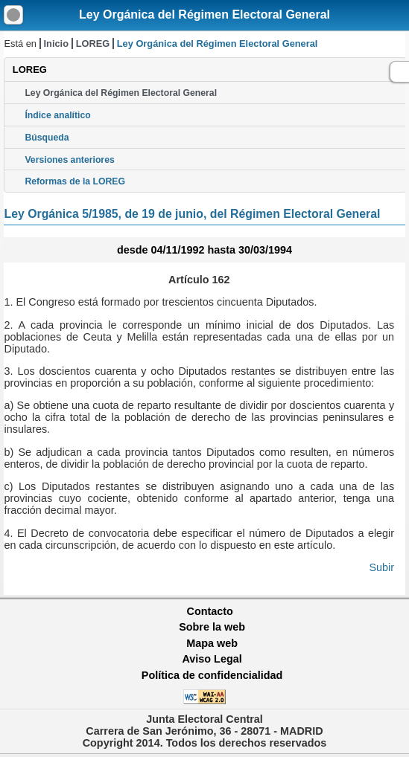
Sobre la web (212, 627)
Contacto (210, 611)
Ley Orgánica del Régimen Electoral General (204, 14)
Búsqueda (47, 137)
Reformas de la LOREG (75, 181)
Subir (382, 567)
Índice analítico (57, 115)
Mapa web (212, 643)
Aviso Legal (211, 659)
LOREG (93, 43)
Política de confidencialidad (212, 675)
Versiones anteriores (69, 160)
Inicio (56, 43)
